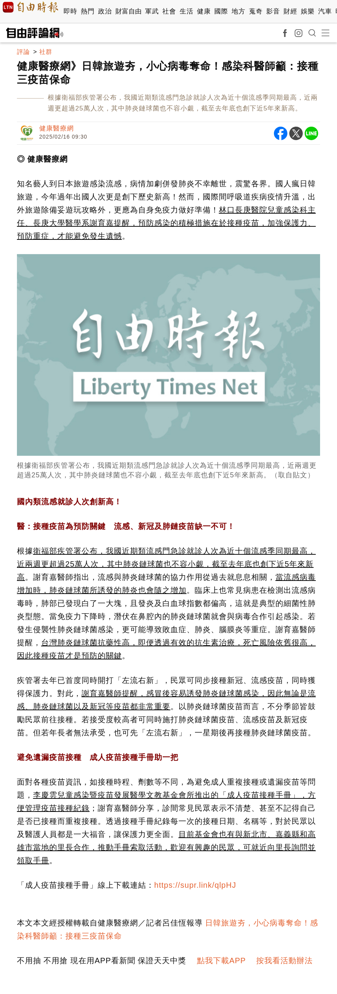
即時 (70, 11)
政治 (105, 11)
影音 (273, 11)
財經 (290, 11)
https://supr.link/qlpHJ (195, 885)
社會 (169, 11)
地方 (238, 11)
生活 (186, 11)
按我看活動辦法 (284, 960)
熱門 (87, 11)
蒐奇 (255, 11)
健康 (203, 11)
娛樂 (307, 11)
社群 (45, 52)
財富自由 (128, 11)
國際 (221, 11)
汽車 (325, 11)
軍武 (151, 11)
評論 (23, 52)
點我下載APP (221, 960)
